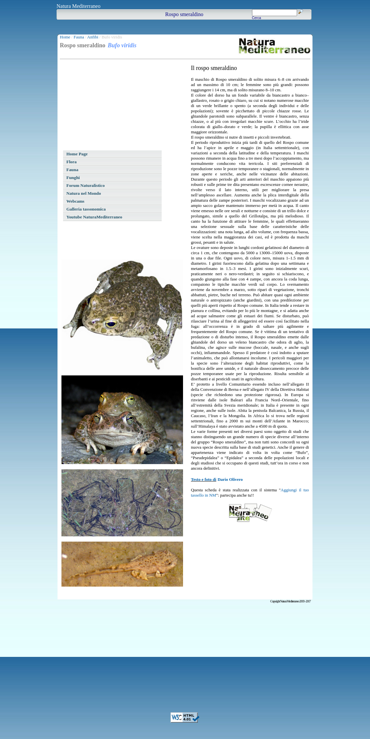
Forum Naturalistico (85, 185)
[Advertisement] (110, 106)
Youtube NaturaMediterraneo (94, 216)
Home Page (77, 153)
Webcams (75, 201)
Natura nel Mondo (83, 193)
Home (65, 36)
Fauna (79, 36)
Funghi (73, 177)
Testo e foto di (203, 479)
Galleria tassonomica (86, 209)
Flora (71, 161)
